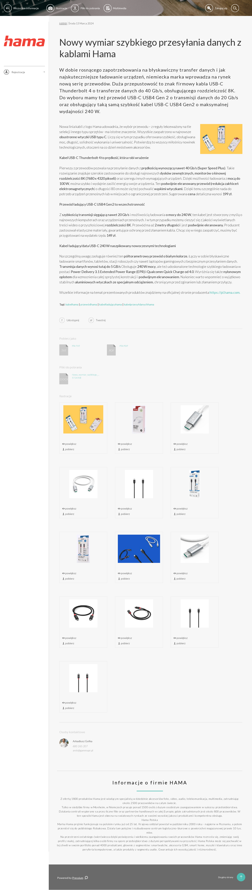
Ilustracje (56, 8)
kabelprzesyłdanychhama (139, 304)
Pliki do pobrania (85, 8)
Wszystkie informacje (21, 8)
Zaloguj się (216, 8)
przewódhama (88, 304)
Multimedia (115, 8)
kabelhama (72, 304)
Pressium (77, 877)
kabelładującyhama (110, 304)
